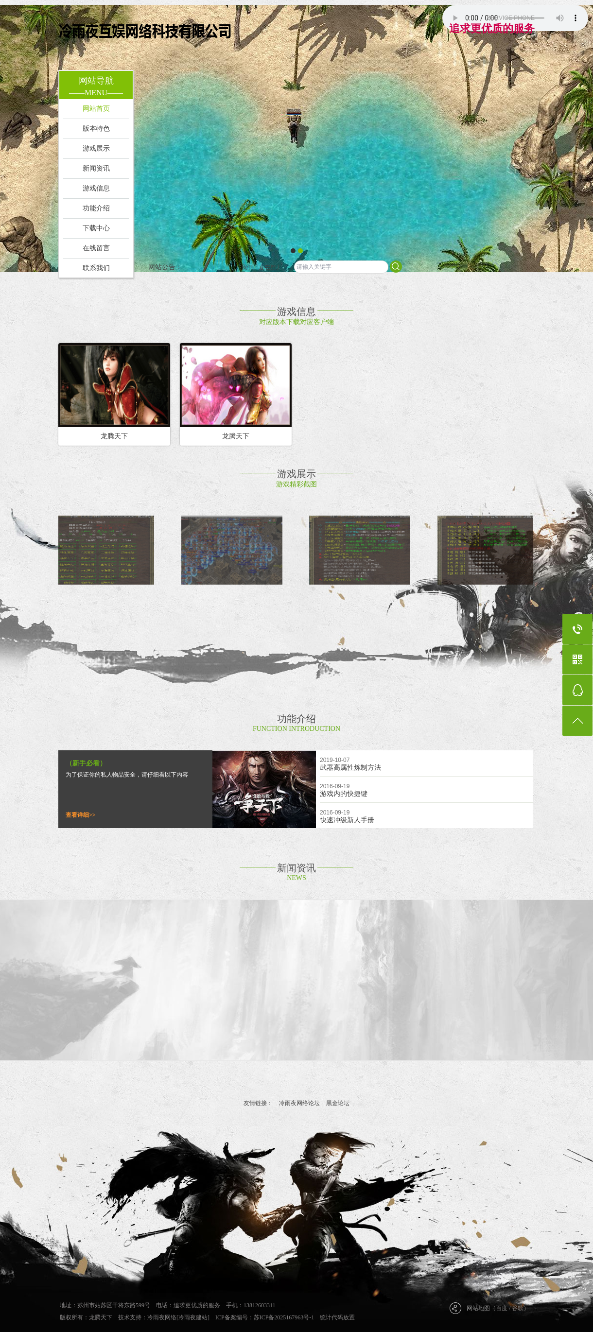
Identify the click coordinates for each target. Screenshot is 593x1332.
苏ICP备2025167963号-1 (284, 1317)
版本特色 (96, 128)
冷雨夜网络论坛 (299, 1103)
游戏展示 (96, 148)
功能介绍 (96, 208)
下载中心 (96, 228)
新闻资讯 (96, 168)
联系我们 (96, 268)
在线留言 (96, 248)
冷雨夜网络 (161, 1317)
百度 (501, 1308)
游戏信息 (96, 188)
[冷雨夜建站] (192, 1317)
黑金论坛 (337, 1103)
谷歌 (517, 1308)
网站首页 (96, 108)
